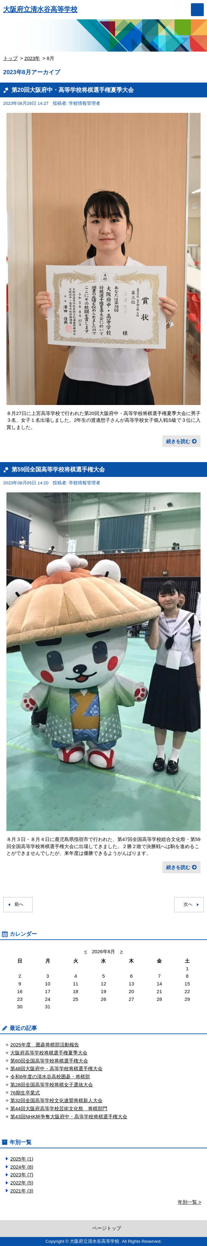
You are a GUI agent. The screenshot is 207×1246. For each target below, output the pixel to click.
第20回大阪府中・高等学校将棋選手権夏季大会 (73, 89)
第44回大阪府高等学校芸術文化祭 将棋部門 (58, 1108)
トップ (10, 58)
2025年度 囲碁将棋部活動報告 (44, 1044)
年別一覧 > (189, 1202)
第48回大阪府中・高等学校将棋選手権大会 (56, 1068)
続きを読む (178, 441)
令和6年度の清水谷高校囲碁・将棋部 (50, 1076)
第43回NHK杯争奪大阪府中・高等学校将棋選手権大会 (68, 1116)
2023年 (32, 58)
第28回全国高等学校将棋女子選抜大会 (51, 1084)
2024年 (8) (21, 1167)
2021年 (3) (21, 1190)
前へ (18, 904)
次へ (188, 904)
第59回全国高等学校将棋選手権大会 (58, 469)
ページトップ (106, 1228)
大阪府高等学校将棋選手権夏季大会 (48, 1052)
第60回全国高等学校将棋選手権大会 (49, 1060)
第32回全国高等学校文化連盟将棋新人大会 (56, 1100)
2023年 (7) (21, 1174)
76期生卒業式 (25, 1092)
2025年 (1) (21, 1159)
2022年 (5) (21, 1182)
